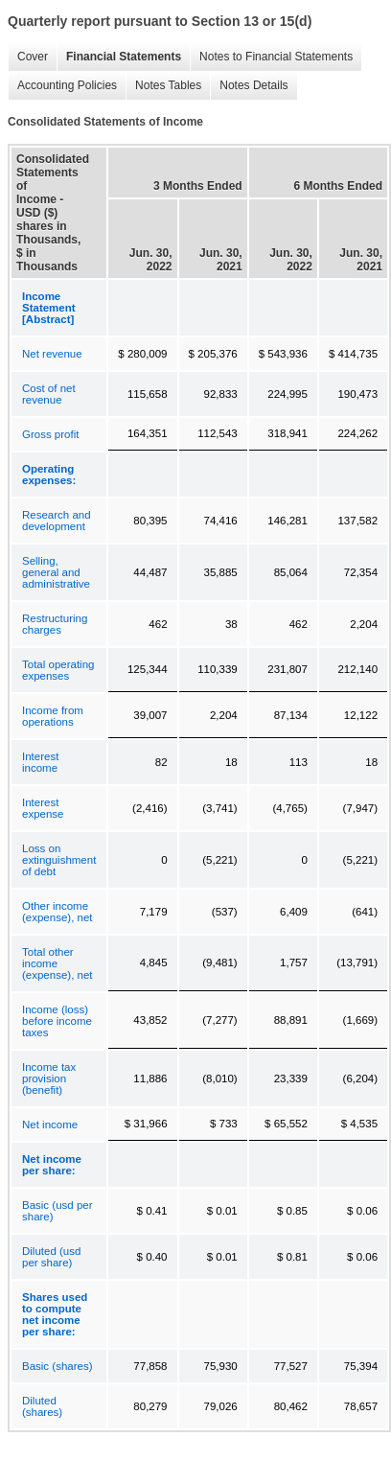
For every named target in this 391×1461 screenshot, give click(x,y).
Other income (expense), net (57, 911)
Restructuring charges (54, 624)
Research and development (56, 520)
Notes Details (249, 86)
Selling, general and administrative (56, 572)
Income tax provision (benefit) (49, 1078)
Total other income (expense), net (57, 963)
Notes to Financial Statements (271, 57)
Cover (28, 57)
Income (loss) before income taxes (57, 1021)
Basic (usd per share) (57, 1210)
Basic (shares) (57, 1366)
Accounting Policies (62, 86)
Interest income (40, 762)
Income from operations (52, 716)
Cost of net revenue (49, 394)
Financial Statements (119, 57)
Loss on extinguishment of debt (59, 860)
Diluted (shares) (42, 1406)
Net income (50, 1124)
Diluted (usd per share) (51, 1256)
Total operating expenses (58, 670)
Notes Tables (163, 86)
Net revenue (52, 353)
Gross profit (50, 434)
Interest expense (42, 808)
